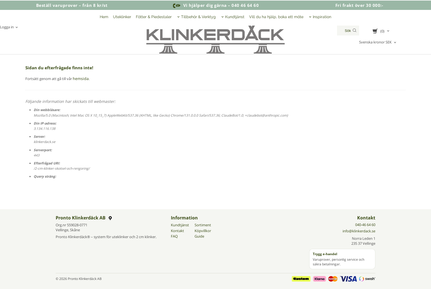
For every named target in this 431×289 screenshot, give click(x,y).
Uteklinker (122, 17)
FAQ (174, 235)
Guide (199, 235)
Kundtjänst (234, 17)
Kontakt (177, 230)
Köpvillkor (203, 230)
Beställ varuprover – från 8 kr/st (72, 5)
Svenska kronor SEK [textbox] (375, 42)
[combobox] (378, 42)
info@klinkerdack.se (359, 230)
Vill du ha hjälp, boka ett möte (276, 17)
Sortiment (203, 224)
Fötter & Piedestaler (154, 17)
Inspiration (322, 17)
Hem (104, 17)
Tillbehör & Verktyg (198, 17)
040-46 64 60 (365, 224)
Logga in (7, 26)
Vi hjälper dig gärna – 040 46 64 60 (215, 5)
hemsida (80, 78)
